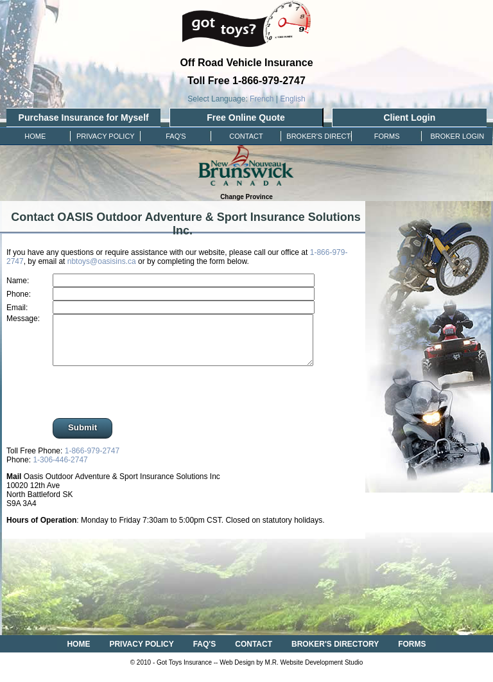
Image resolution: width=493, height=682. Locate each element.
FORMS (412, 653)
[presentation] (145, 403)
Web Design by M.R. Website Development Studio (291, 672)
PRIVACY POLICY (141, 653)
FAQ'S (204, 653)
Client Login (409, 117)
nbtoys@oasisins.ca (101, 261)
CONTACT (253, 653)
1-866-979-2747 (92, 460)
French (261, 98)
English (292, 98)
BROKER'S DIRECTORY (335, 653)
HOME (78, 653)
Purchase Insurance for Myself (84, 117)
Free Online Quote (245, 117)
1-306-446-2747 (60, 469)
